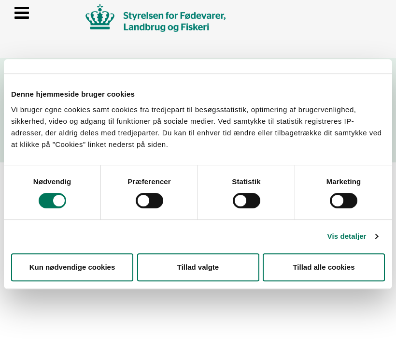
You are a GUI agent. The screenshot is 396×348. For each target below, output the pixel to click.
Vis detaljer (347, 236)
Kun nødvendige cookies (72, 267)
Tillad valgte (198, 267)
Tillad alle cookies (323, 267)
